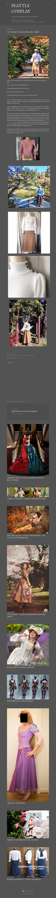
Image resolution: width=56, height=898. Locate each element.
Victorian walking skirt (30, 355)
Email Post (12, 353)
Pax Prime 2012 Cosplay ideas (20, 701)
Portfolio (41, 22)
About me (19, 22)
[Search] (48, 4)
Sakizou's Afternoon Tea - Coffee (22, 840)
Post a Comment (19, 414)
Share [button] (8, 353)
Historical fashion (13, 355)
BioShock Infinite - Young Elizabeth (24, 879)
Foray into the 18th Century (20, 667)
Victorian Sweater (21, 355)
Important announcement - (25, 411)
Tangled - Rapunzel (16, 803)
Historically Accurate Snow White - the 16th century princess (26, 536)
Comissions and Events (29, 22)
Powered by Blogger (28, 891)
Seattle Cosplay (20, 8)
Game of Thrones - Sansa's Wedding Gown (26, 499)
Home (13, 22)
